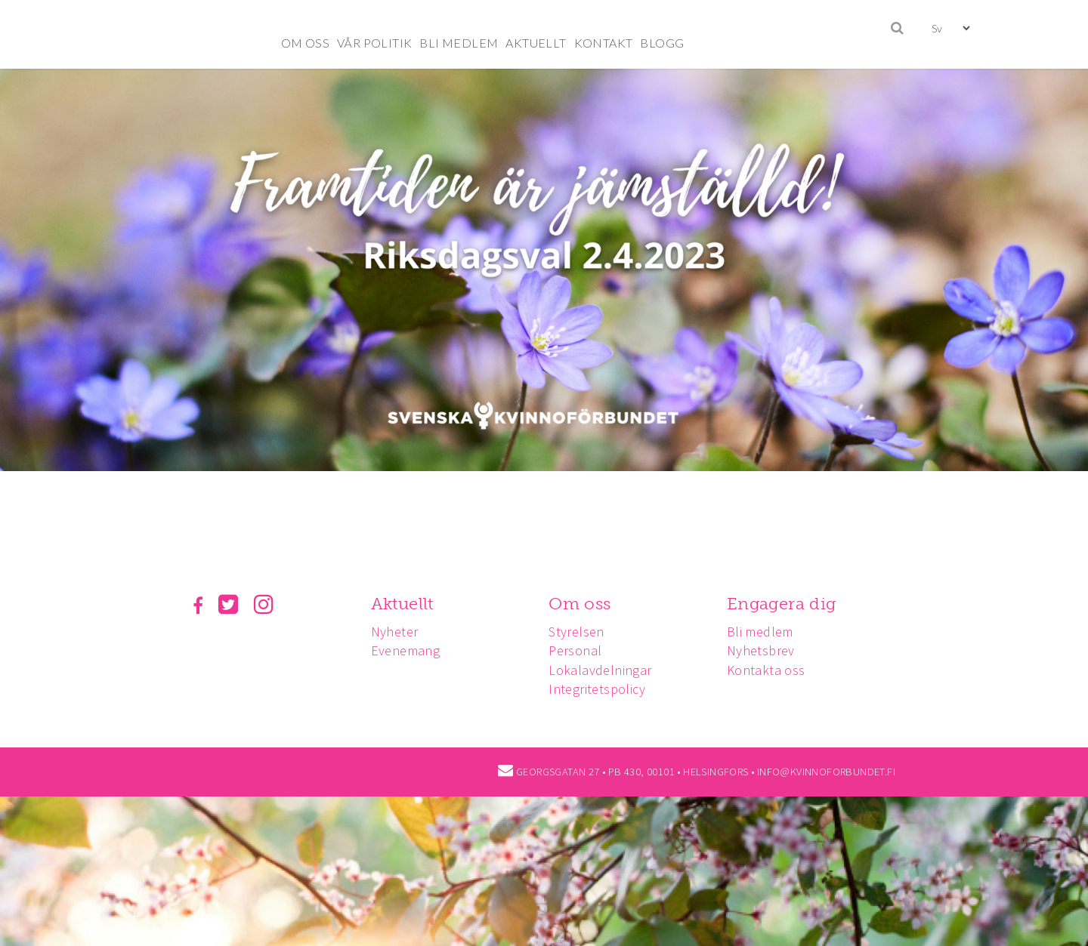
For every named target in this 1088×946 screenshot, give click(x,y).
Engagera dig (781, 603)
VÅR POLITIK (374, 42)
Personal (575, 650)
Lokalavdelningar (600, 670)
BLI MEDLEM (458, 42)
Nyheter (395, 631)
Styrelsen (576, 631)
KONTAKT (603, 42)
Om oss (579, 603)
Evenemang (405, 650)
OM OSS (305, 42)
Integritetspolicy (597, 689)
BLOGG (662, 42)
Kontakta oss (766, 670)
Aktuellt (402, 603)
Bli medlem (760, 631)
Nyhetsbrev (761, 650)
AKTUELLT (535, 42)
